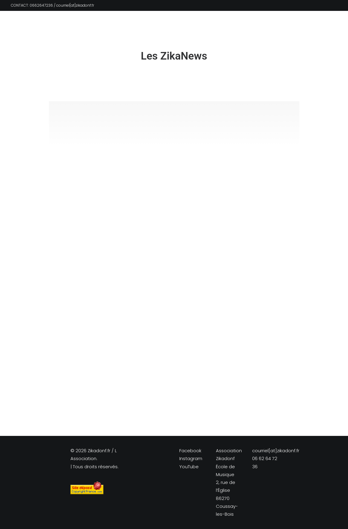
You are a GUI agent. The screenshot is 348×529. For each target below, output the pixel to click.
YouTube (189, 466)
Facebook (190, 450)
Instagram (190, 458)
